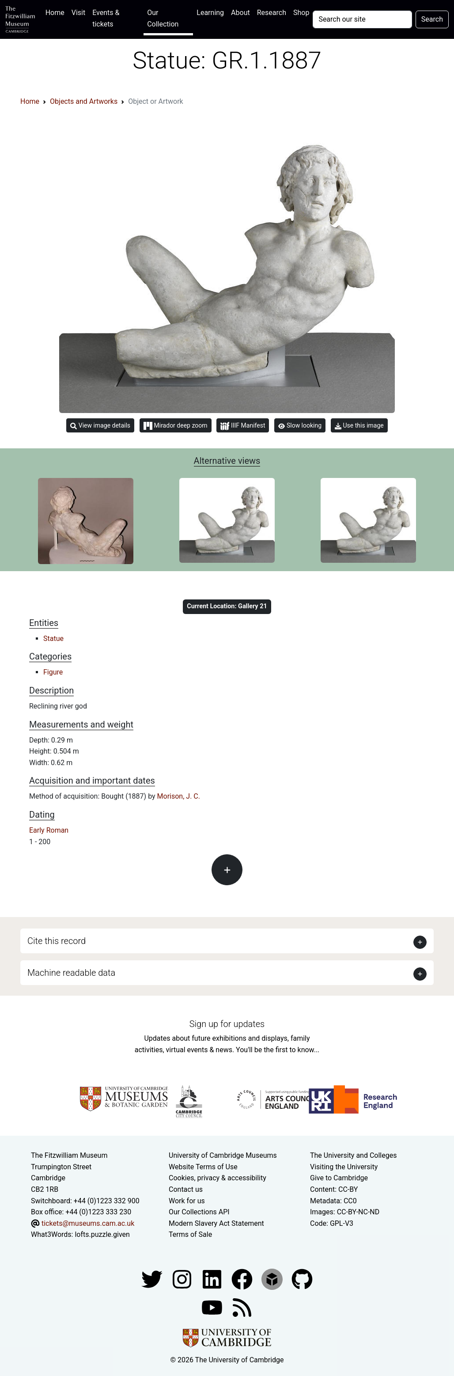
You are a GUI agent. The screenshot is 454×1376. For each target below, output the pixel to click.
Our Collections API (199, 1212)
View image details (100, 425)
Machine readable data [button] (71, 972)
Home (56, 12)
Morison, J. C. (178, 796)
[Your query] (362, 19)
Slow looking (300, 425)
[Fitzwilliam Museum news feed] (242, 1307)
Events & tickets (105, 18)
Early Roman (48, 830)
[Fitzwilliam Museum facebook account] (213, 1278)
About (240, 12)
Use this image (359, 425)
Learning (210, 12)
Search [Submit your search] (432, 19)
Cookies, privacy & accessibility (217, 1178)
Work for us (187, 1201)
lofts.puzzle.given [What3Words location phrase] (102, 1234)
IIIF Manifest (242, 426)
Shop (301, 12)
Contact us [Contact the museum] (186, 1189)
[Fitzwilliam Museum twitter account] (153, 1278)
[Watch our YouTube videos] (213, 1307)
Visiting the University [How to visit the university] (344, 1167)
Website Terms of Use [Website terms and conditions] (203, 1167)
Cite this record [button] (56, 941)
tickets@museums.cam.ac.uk (88, 1223)
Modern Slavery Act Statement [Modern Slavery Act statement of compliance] (216, 1223)
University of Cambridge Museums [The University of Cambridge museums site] (223, 1155)
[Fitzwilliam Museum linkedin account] (243, 1278)
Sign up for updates (227, 1024)
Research (271, 12)
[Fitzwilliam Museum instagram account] (183, 1278)
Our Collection (162, 18)
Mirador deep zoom (175, 426)
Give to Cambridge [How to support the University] (339, 1178)
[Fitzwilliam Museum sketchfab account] (273, 1278)
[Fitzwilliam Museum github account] (302, 1278)
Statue (53, 638)
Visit (78, 12)
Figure (53, 672)
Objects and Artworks (83, 101)
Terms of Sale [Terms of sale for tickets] (190, 1234)
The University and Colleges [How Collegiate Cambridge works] (353, 1155)
